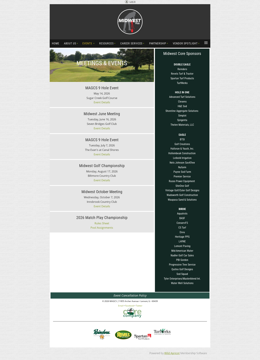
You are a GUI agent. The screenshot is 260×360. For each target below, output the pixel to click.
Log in (132, 1)
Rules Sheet (102, 223)
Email (120, 305)
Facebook (129, 305)
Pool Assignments (102, 227)
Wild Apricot (172, 353)
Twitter (139, 305)
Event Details (102, 102)
